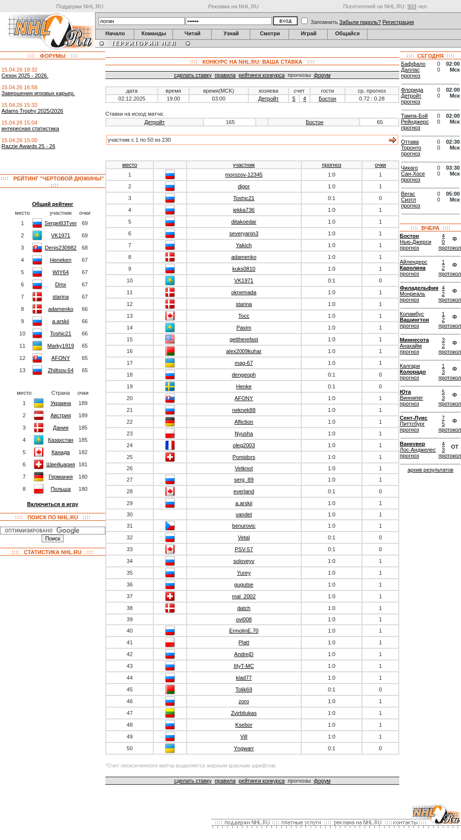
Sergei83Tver (61, 223)
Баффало (413, 64)
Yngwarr (244, 748)
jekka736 (244, 210)
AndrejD (244, 654)
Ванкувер (412, 444)
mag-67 (244, 363)
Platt (244, 642)
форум (322, 75)
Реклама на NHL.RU (233, 6)
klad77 (243, 678)
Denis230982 (60, 248)
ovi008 (243, 619)
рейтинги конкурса (262, 75)
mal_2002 (244, 596)
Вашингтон (414, 320)
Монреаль (412, 294)
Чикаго (409, 168)
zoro (244, 701)
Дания (61, 428)
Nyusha (244, 433)
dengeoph (244, 375)
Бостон (327, 99)
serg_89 (244, 480)
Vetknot (244, 468)
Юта (405, 392)
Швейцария (60, 464)
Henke (244, 386)
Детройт (268, 99)
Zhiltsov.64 (60, 370)
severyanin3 (243, 233)
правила (225, 75)
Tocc (243, 316)
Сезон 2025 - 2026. (25, 75)
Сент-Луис (413, 418)
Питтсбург (412, 424)
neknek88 (244, 410)
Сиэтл (408, 200)
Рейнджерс (415, 122)
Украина (60, 403)
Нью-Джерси (415, 242)
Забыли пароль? (360, 22)
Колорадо (413, 372)
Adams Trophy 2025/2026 (32, 111)
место (129, 165)
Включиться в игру (52, 504)
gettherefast (244, 339)
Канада (60, 452)
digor (243, 186)
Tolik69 (244, 689)
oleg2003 (244, 445)
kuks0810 (243, 269)
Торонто (411, 148)
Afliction (243, 422)
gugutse (243, 584)
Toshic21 (60, 333)
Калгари (410, 366)
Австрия (60, 415)
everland (244, 491)
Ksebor (243, 725)
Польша (60, 489)
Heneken (61, 260)
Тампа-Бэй (414, 116)
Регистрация (398, 22)
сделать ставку (193, 75)
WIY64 (60, 272)
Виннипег (411, 398)
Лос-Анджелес (418, 450)
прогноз (331, 165)
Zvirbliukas (244, 713)
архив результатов (431, 470)
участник (244, 165)
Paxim (243, 328)
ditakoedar (243, 222)
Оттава (410, 142)
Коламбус (412, 314)
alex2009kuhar (244, 351)
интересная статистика (30, 128)
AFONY (60, 358)
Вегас (408, 194)
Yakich (244, 245)
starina (60, 297)
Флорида (412, 90)
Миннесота (414, 340)
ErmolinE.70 (244, 631)
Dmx (61, 284)
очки (380, 165)
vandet (244, 514)
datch (243, 608)
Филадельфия (419, 288)
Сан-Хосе (413, 174)
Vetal (243, 537)
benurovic (244, 526)
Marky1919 (61, 346)
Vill (243, 736)
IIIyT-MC (244, 666)
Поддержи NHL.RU (79, 6)
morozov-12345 (243, 175)
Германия (61, 477)
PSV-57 (244, 549)
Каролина (413, 268)
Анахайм (411, 346)
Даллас (410, 70)
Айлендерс (413, 262)
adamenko (60, 309)
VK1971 (60, 235)
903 (412, 6)
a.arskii (60, 321)
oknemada (243, 292)
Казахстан (60, 440)
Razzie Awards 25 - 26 (28, 146)
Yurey (244, 573)
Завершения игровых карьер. (38, 93)
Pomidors (243, 457)
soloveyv (243, 561)
